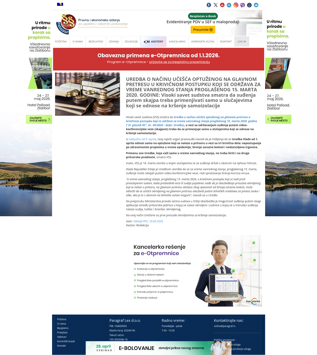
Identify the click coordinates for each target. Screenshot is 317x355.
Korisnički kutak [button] (202, 41)
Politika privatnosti (224, 340)
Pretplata (62, 332)
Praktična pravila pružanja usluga (232, 349)
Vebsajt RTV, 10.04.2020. (148, 221)
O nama (77, 41)
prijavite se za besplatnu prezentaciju (179, 62)
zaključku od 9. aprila (142, 139)
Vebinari (61, 337)
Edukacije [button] (131, 41)
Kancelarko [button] (177, 41)
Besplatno (96, 41)
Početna (61, 41)
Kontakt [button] (226, 41)
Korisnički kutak (66, 341)
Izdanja (114, 41)
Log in (241, 41)
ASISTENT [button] (153, 41)
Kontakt (61, 345)
